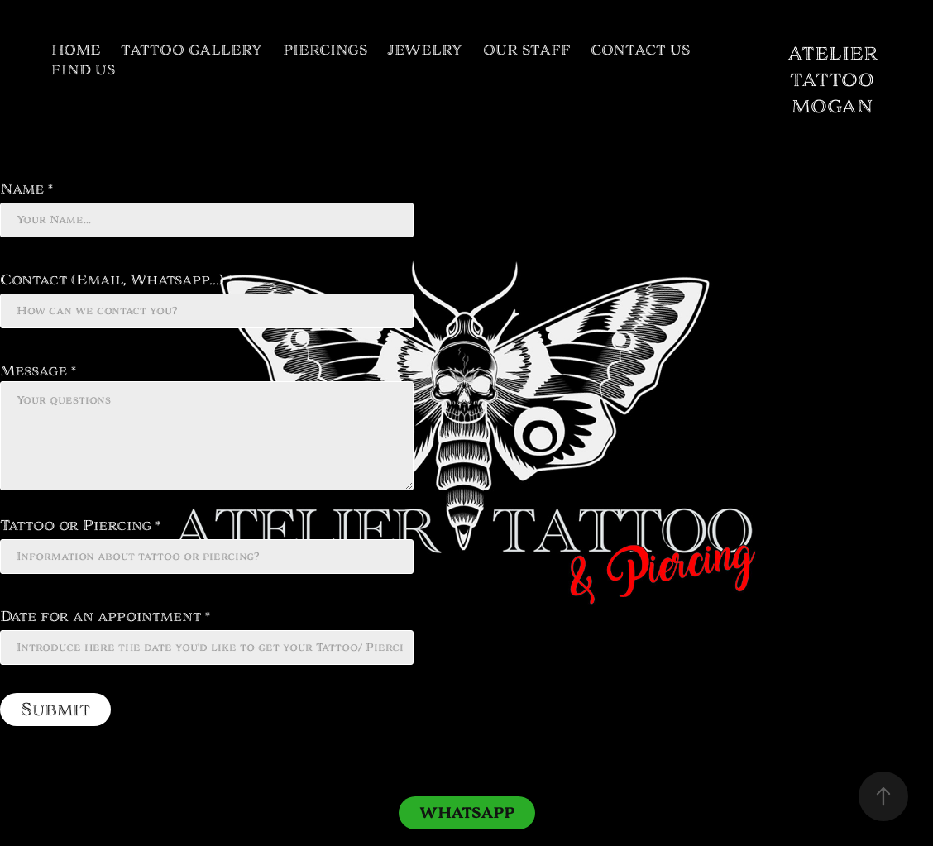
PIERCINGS (325, 50)
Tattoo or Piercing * (80, 525)
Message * (38, 370)
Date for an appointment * (105, 616)
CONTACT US (640, 50)
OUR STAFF (527, 50)
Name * (26, 188)
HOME (76, 50)
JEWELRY (424, 50)
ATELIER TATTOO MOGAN (835, 79)
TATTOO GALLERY (191, 50)
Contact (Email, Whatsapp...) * (116, 279)
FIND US (83, 70)
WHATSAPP (466, 813)
